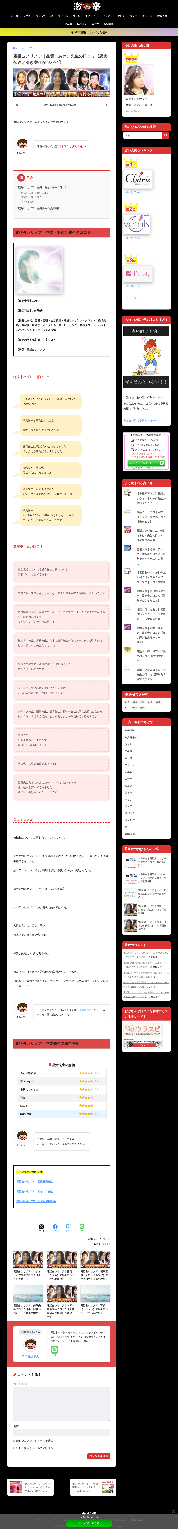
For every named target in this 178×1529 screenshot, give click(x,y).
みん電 (68, 24)
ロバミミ (82, 24)
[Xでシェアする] (42, 1228)
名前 (16, 1426)
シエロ (27, 16)
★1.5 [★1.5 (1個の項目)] (127, 704)
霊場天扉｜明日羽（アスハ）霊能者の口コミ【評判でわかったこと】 (151, 597)
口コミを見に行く (89, 1523)
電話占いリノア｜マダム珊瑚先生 (36, 1201)
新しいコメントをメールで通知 (34, 1440)
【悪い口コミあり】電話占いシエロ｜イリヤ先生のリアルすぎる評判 (151, 615)
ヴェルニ (40, 16)
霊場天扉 (162, 16)
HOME (89, 1513)
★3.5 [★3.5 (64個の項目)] (157, 704)
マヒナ (121, 16)
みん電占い (131, 739)
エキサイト (91, 16)
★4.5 (107, 1244)
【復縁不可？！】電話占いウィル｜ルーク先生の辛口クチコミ (151, 498)
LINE (54, 1355)
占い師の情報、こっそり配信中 (89, 32)
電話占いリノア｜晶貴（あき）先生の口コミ (42, 187)
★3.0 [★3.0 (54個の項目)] (150, 704)
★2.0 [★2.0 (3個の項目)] (134, 704)
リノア (133, 16)
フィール (63, 16)
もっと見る (132, 298)
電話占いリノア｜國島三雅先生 (34, 1181)
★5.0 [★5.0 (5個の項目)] (142, 709)
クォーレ (147, 16)
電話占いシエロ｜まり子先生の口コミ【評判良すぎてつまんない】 (151, 676)
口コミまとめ (27, 201)
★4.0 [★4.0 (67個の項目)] (127, 709)
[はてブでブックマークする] (68, 1228)
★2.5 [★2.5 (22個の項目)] (142, 704)
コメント (20, 1383)
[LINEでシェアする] (82, 1228)
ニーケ (95, 24)
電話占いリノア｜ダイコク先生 (34, 1191)
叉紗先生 (84, 1009)
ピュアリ (108, 16)
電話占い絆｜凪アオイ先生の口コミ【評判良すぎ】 (151, 657)
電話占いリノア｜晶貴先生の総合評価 (38, 208)
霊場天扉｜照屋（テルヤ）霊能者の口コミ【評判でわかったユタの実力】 (151, 557)
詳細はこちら (134, 192)
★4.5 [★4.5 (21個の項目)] (134, 709)
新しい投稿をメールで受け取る (34, 1447)
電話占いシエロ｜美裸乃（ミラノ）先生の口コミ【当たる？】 (151, 517)
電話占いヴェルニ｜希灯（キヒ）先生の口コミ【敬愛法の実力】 (151, 536)
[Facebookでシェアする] (55, 1228)
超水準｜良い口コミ (30, 197)
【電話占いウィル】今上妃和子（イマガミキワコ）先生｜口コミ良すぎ (151, 578)
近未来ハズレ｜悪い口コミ (34, 192)
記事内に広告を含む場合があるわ (60, 105)
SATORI (108, 24)
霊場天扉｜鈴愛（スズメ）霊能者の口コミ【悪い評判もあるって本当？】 (151, 636)
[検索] (165, 135)
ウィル (76, 16)
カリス (14, 16)
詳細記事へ (132, 111)
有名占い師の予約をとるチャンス (143, 420)
